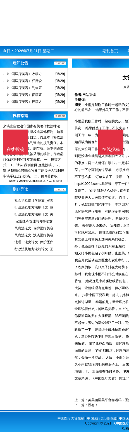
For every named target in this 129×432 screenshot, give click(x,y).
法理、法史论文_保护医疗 (34, 242)
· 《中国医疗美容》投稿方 (22, 102)
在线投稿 (111, 149)
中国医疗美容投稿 (71, 418)
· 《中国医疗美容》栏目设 (22, 81)
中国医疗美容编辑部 (102, 418)
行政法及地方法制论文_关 (34, 214)
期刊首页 (110, 51)
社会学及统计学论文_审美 (34, 200)
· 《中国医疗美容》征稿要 (22, 95)
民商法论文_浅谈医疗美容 (34, 235)
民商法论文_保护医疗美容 (34, 228)
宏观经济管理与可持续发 (34, 221)
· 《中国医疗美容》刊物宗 (22, 88)
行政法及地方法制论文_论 (34, 207)
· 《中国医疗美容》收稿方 (22, 74)
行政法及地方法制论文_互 (34, 249)
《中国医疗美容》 (104, 378)
